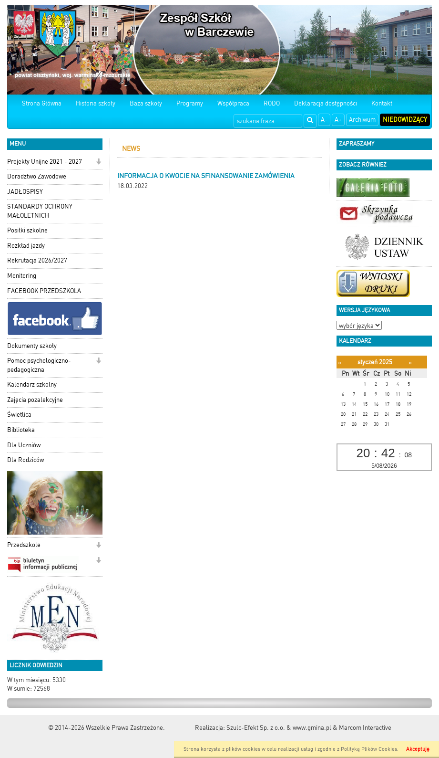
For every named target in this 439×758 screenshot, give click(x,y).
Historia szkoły (95, 103)
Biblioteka (21, 429)
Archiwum (362, 119)
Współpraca (233, 103)
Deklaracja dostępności (325, 103)
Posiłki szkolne (27, 230)
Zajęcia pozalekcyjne (35, 399)
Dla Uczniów (24, 445)
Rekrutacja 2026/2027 (37, 260)
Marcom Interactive (365, 727)
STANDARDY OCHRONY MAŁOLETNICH (39, 211)
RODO (272, 103)
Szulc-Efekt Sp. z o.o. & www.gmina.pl (278, 727)
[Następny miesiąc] (410, 362)
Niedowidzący (405, 119)
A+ (338, 119)
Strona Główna (41, 103)
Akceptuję (417, 749)
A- (324, 119)
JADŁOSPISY (25, 191)
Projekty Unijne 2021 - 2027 (44, 161)
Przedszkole (24, 544)
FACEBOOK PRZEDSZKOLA (44, 291)
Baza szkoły (146, 103)
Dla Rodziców (25, 459)
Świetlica (19, 414)
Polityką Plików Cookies (369, 749)
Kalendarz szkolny (32, 384)
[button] (98, 162)
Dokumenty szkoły (32, 345)
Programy (189, 103)
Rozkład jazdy (26, 245)
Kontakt (381, 103)
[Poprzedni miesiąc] (339, 362)
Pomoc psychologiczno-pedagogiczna (39, 365)
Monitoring (21, 275)
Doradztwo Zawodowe (36, 176)
